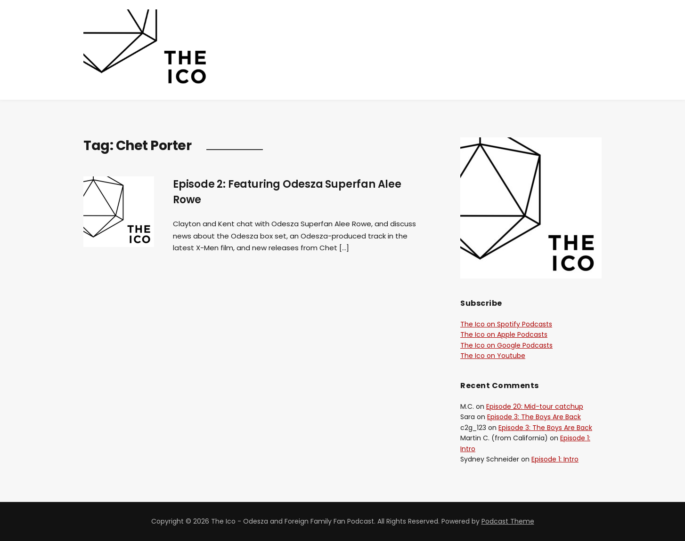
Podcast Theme (507, 521)
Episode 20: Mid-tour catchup (534, 406)
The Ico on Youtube (492, 355)
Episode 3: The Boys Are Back (534, 417)
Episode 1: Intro (555, 459)
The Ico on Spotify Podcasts (506, 324)
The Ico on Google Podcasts (506, 345)
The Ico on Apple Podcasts (503, 334)
